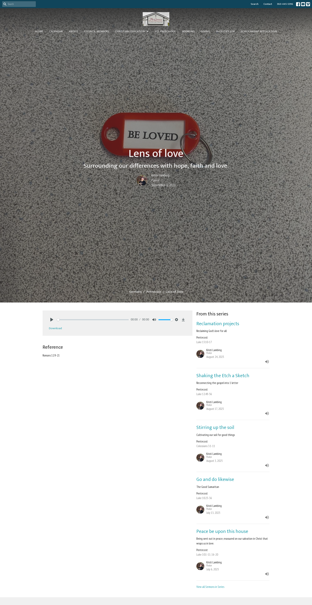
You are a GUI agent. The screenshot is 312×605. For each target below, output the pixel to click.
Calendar (56, 31)
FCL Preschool (165, 31)
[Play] (52, 319)
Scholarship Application (259, 31)
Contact (267, 4)
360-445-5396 (285, 4)
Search (254, 4)
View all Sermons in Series (210, 587)
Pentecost (153, 292)
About (73, 31)
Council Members (96, 31)
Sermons (188, 31)
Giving (205, 31)
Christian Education (132, 31)
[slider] (93, 320)
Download (55, 328)
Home (39, 31)
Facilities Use (225, 31)
